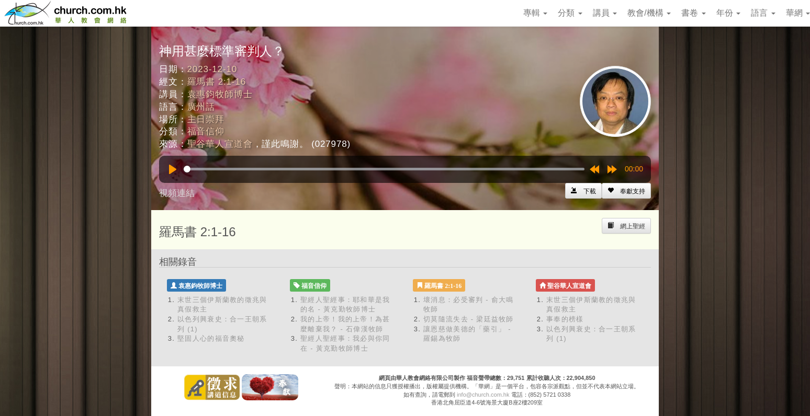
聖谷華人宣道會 (220, 144)
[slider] (384, 169)
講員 (605, 12)
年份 (728, 12)
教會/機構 (649, 12)
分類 (570, 12)
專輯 (535, 12)
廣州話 (201, 107)
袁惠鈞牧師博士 (220, 94)
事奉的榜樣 (565, 319)
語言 (763, 12)
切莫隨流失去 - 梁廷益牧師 (468, 319)
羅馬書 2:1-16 (216, 82)
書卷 (693, 12)
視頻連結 (177, 193)
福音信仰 (205, 131)
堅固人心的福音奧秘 (211, 338)
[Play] (172, 169)
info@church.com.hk (483, 394)
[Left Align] (626, 191)
